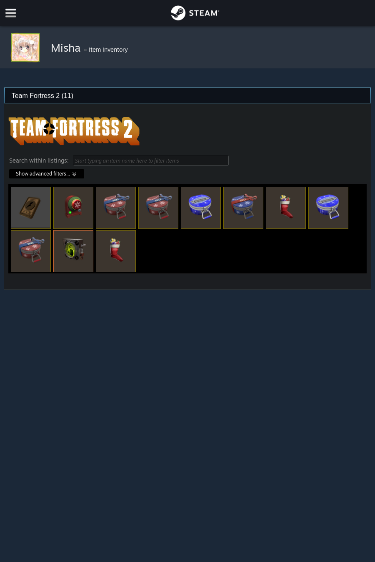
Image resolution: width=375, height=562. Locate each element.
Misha (67, 47)
